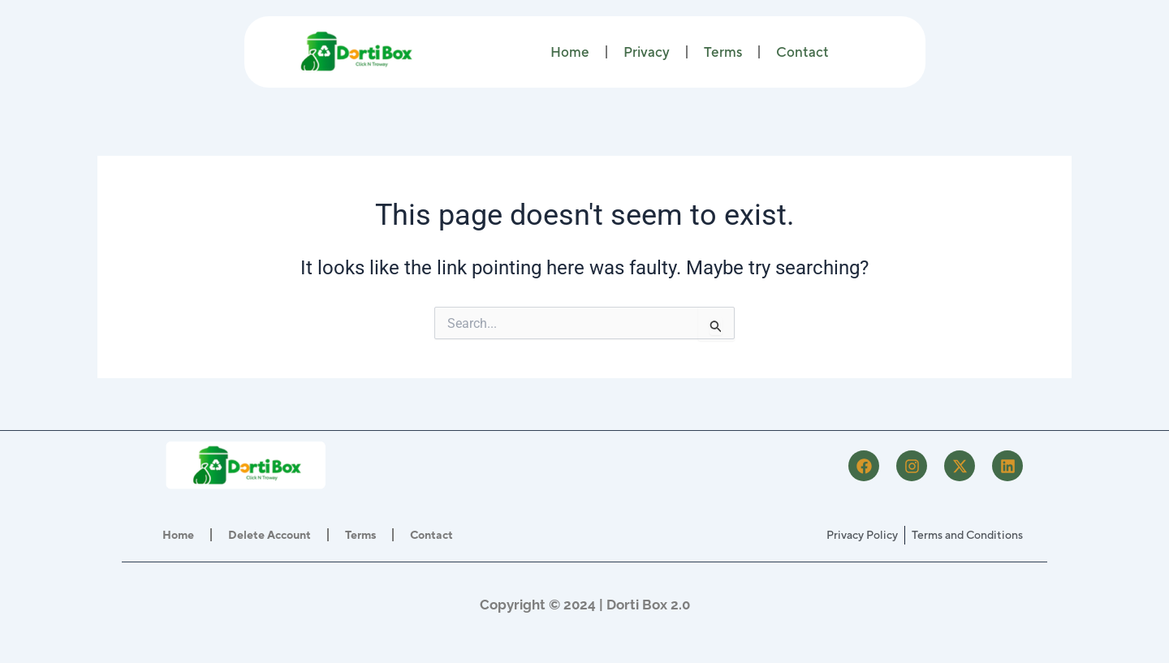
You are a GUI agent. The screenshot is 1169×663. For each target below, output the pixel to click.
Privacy (646, 52)
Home (569, 52)
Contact (802, 52)
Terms (723, 52)
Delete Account (269, 534)
